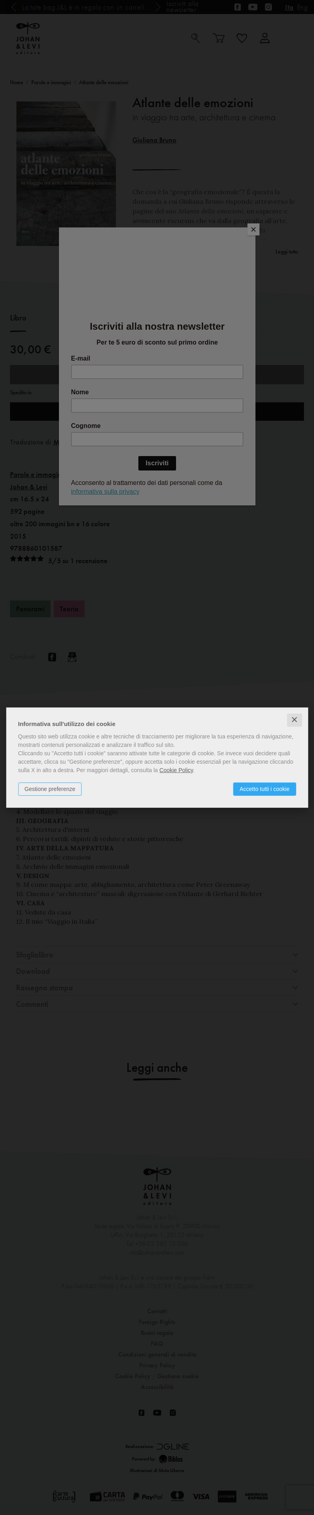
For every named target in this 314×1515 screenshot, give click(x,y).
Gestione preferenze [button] (49, 789)
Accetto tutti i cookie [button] (264, 789)
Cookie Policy (176, 770)
